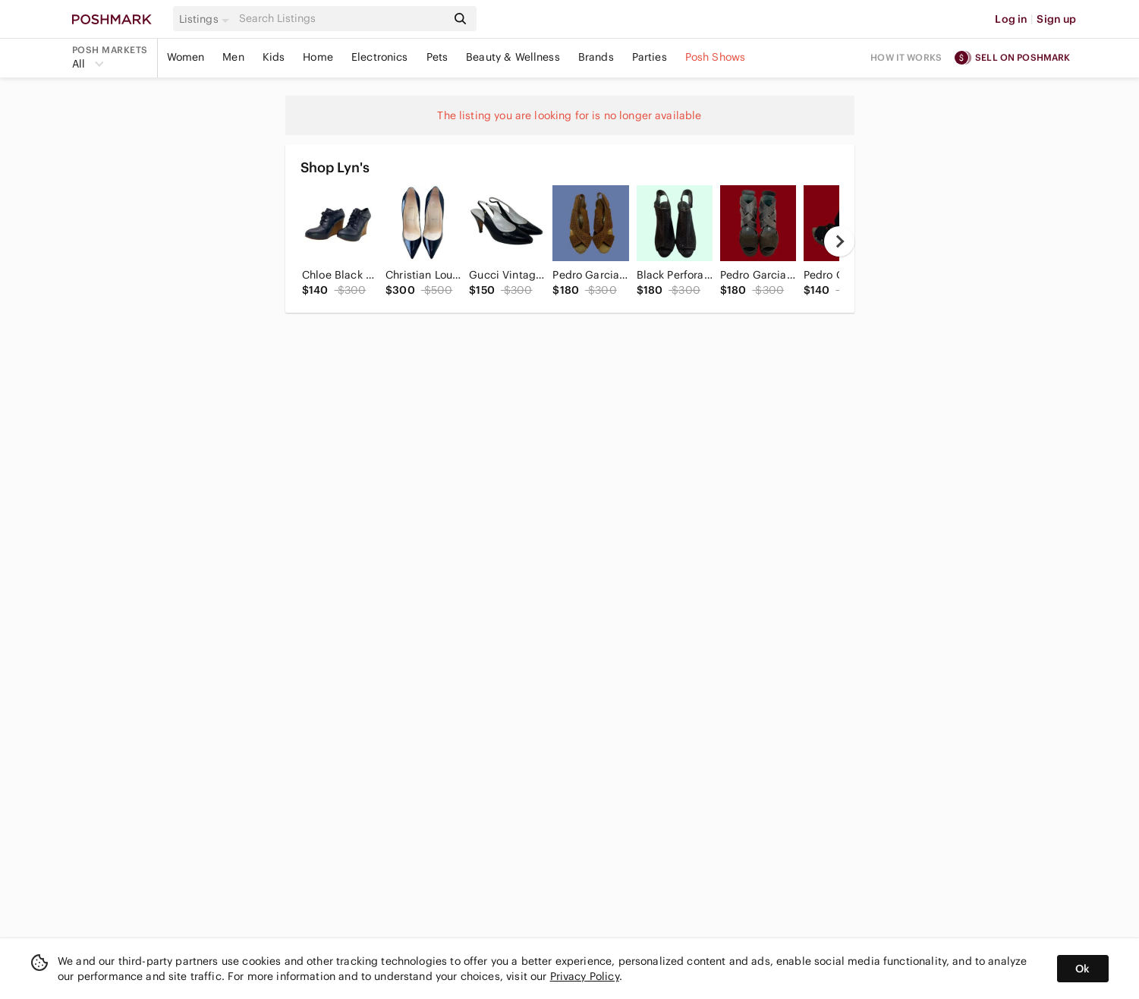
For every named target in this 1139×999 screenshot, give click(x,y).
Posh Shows (715, 57)
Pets (437, 57)
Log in (1011, 19)
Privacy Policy (584, 976)
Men (233, 57)
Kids (274, 57)
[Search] (341, 18)
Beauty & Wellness (513, 57)
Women (186, 57)
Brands (596, 57)
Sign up (1056, 19)
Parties (649, 57)
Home (318, 57)
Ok (1082, 968)
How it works (906, 57)
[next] (839, 241)
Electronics (379, 57)
